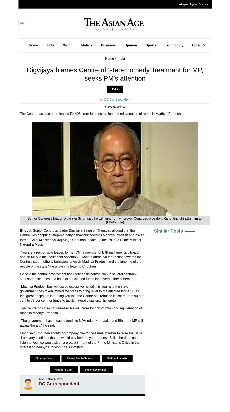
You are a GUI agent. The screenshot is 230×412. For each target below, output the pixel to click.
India (50, 45)
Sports (151, 45)
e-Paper (183, 4)
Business (108, 45)
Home (33, 45)
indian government (96, 369)
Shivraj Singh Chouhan (81, 358)
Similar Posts (168, 231)
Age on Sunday (199, 4)
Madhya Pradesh (117, 358)
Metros (86, 45)
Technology (174, 45)
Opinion (130, 45)
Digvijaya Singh (45, 358)
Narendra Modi (64, 369)
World (68, 45)
